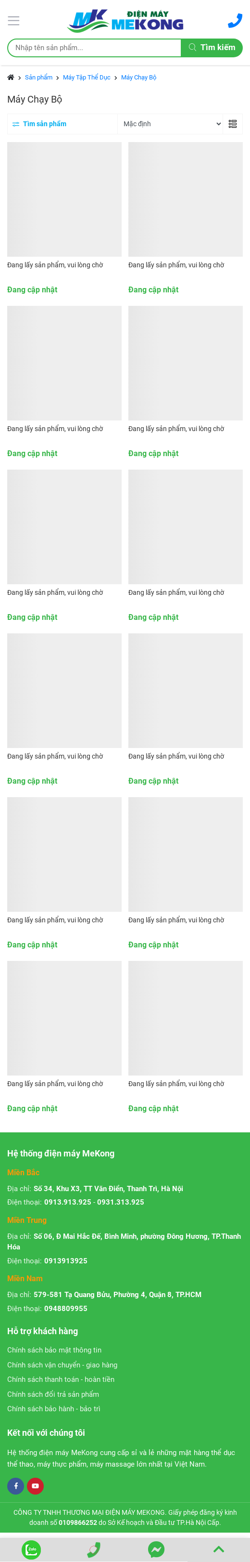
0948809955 (66, 1308)
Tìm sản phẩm (39, 124)
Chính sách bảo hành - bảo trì (53, 1408)
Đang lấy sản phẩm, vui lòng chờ (55, 265)
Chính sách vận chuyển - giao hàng (62, 1365)
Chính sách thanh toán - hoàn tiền (60, 1379)
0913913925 (66, 1261)
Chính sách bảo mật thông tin (54, 1350)
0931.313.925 (120, 1202)
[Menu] (15, 20)
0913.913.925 (67, 1202)
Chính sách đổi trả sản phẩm (53, 1394)
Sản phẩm (38, 77)
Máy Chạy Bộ (138, 77)
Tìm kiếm (212, 47)
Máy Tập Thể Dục (87, 77)
